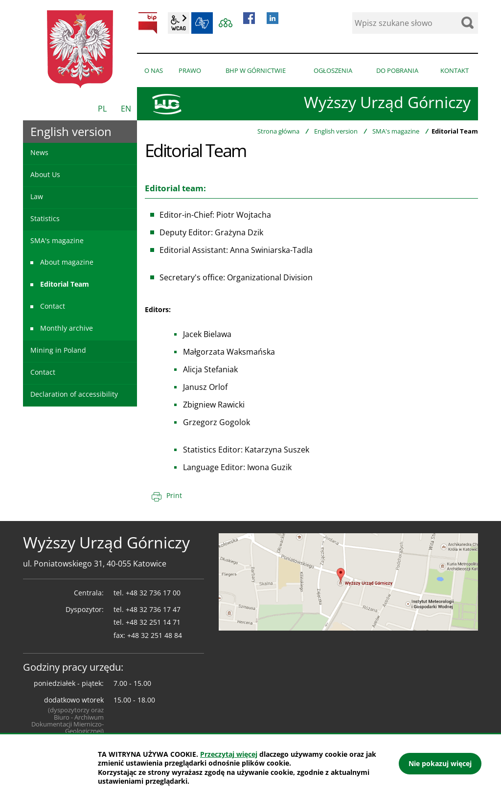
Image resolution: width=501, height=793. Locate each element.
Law (36, 196)
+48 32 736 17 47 (153, 609)
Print (174, 495)
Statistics (45, 218)
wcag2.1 (178, 23)
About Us (45, 174)
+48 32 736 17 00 (153, 592)
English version (336, 131)
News (39, 152)
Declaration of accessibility (74, 394)
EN (126, 108)
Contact (52, 306)
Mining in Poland (58, 350)
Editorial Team (64, 284)
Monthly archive (66, 328)
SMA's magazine (395, 131)
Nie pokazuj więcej (440, 763)
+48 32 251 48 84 (154, 635)
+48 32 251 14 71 (153, 622)
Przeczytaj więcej (228, 754)
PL (102, 108)
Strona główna (278, 131)
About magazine (66, 262)
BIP (148, 23)
